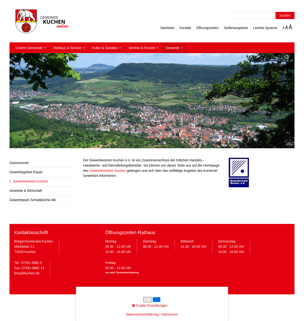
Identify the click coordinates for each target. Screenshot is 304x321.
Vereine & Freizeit (141, 48)
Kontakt (185, 28)
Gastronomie (19, 163)
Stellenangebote (236, 28)
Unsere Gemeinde (29, 48)
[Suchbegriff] (262, 15)
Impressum (112, 301)
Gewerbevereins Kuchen (107, 171)
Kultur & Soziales (105, 48)
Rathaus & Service (67, 48)
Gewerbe (172, 48)
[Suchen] (285, 15)
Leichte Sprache (265, 28)
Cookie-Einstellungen (160, 301)
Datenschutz (132, 301)
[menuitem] (31, 47)
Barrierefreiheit (189, 301)
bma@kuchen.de (27, 273)
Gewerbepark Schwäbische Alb (33, 200)
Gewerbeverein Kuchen (30, 181)
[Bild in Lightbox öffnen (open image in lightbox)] (239, 172)
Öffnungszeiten (207, 28)
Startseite (167, 28)
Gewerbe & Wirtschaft (26, 191)
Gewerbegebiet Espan (26, 172)
